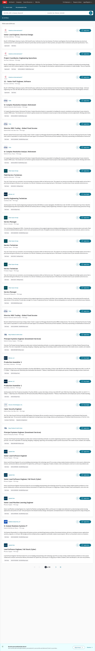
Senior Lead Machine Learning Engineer (18, 502)
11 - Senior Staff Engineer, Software (17, 81)
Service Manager (10, 222)
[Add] (77, 30)
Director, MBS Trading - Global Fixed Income (20, 128)
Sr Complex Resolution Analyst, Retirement (20, 105)
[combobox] (22, 13)
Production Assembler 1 (13, 362)
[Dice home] (4, 2)
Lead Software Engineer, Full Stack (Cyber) (20, 549)
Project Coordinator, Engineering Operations (20, 58)
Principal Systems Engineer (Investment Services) (22, 339)
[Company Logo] (5, 30)
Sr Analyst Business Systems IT (15, 526)
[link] (34, 567)
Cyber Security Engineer (13, 409)
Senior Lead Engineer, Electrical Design (18, 35)
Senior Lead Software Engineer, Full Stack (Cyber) (22, 479)
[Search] (91, 13)
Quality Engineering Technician (15, 198)
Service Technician (11, 245)
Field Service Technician (13, 175)
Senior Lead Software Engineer (15, 456)
